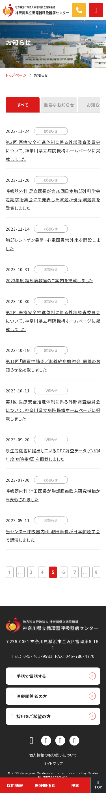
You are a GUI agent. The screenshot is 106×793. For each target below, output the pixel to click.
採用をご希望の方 (31, 716)
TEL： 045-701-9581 (31, 656)
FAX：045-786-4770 (74, 656)
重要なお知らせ (59, 105)
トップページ (16, 75)
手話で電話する (29, 676)
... (20, 572)
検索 (75, 785)
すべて (23, 105)
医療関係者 (45, 785)
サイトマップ (53, 763)
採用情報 (15, 785)
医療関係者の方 (29, 696)
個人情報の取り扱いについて (53, 755)
